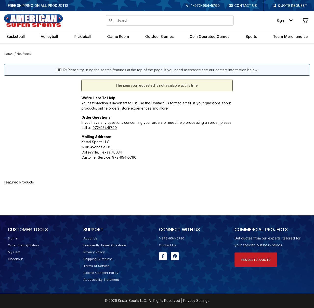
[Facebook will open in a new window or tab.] (163, 256)
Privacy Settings (196, 300)
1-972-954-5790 (205, 5)
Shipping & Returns (98, 259)
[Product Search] (173, 20)
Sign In (285, 20)
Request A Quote (255, 260)
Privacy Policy (94, 252)
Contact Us (245, 5)
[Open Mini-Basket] (305, 20)
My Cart (14, 252)
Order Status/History (23, 245)
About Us (90, 238)
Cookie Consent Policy (100, 273)
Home (8, 54)
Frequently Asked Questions (105, 245)
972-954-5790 (104, 128)
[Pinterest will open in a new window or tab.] (175, 256)
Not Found (24, 54)
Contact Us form (164, 103)
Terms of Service (96, 266)
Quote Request (292, 5)
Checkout (15, 259)
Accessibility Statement (101, 279)
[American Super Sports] (33, 20)
